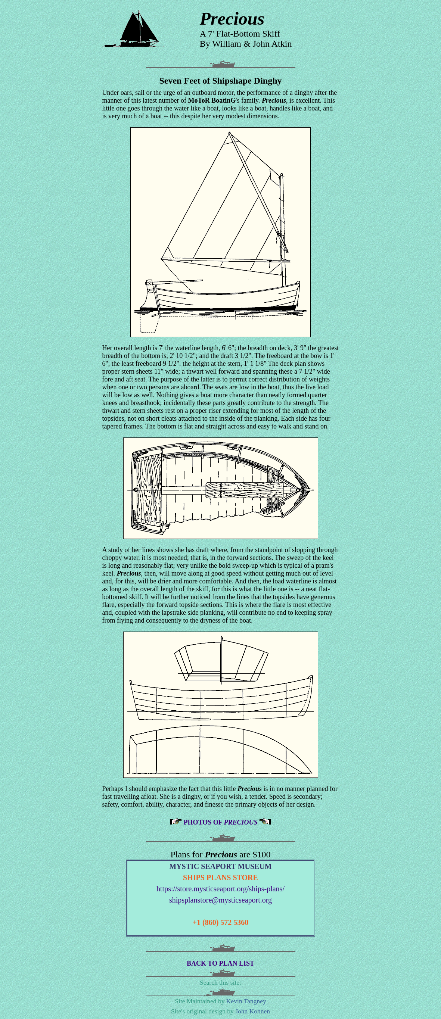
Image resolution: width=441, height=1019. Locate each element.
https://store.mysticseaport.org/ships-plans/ (220, 889)
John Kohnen (252, 1011)
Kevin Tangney (246, 1001)
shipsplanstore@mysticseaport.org (220, 900)
